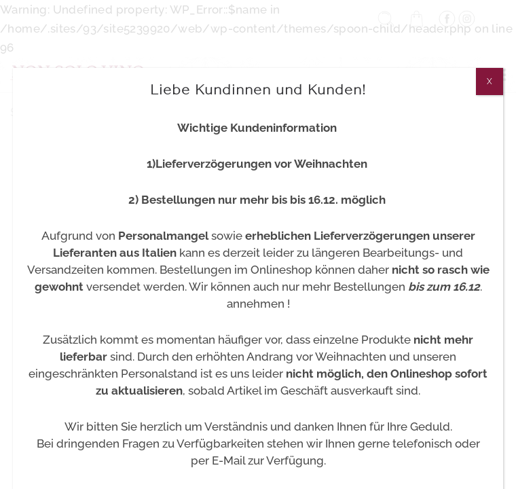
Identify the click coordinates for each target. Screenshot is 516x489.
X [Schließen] (489, 81)
